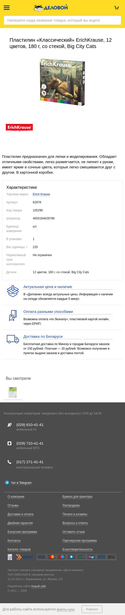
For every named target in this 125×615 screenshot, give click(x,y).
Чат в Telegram (21, 483)
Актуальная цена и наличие (47, 287)
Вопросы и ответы (75, 523)
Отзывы (13, 505)
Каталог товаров (19, 549)
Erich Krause (41, 194)
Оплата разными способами (48, 311)
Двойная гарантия (20, 523)
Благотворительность (77, 549)
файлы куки (66, 609)
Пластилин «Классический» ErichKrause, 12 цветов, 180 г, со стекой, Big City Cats (61, 43)
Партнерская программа (79, 540)
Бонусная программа (22, 532)
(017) (30, 462)
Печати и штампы (74, 514)
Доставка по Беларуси (42, 336)
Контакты (14, 540)
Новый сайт (38, 586)
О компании (16, 496)
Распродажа (71, 505)
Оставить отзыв (73, 532)
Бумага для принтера (77, 496)
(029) (30, 424)
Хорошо (92, 609)
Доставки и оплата (21, 514)
